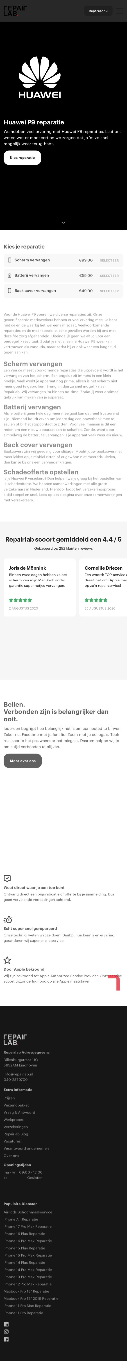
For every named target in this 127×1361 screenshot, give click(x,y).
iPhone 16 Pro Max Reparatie (28, 1241)
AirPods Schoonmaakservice (28, 1213)
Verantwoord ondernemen (26, 1149)
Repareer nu (98, 10)
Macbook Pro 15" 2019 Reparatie (31, 1299)
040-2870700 (16, 1080)
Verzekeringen (16, 1127)
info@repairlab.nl (18, 1075)
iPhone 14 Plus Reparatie (24, 1263)
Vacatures (12, 1142)
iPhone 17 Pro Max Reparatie (28, 1227)
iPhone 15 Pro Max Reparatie (28, 1256)
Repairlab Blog (16, 1134)
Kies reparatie (22, 158)
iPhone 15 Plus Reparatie (24, 1249)
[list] (63, 608)
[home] (15, 11)
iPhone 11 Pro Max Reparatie (27, 1306)
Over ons (11, 1156)
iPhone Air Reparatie (21, 1220)
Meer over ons (23, 761)
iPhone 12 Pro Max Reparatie (28, 1285)
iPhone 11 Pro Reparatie (23, 1313)
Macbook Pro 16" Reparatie (26, 1292)
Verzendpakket (16, 1106)
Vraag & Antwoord (19, 1113)
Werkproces (14, 1120)
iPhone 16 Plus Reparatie (24, 1234)
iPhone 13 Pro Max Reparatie (28, 1277)
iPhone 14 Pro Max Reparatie (28, 1270)
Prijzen (9, 1098)
